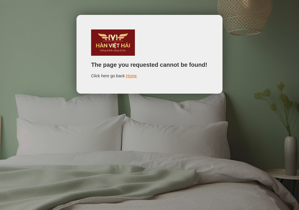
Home (131, 76)
